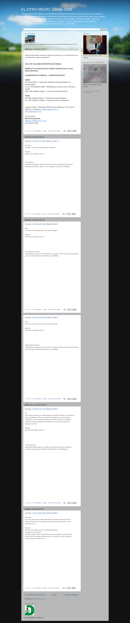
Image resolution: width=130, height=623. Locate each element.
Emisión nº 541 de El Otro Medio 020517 (41, 513)
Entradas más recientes (35, 595)
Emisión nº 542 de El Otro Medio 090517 (41, 409)
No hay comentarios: (54, 131)
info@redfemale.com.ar (50, 109)
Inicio (54, 595)
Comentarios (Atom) (40, 599)
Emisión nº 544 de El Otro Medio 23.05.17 (42, 141)
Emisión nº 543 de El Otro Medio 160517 (41, 224)
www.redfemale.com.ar (33, 112)
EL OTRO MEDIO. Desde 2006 (46, 9)
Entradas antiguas (71, 595)
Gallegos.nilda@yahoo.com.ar (36, 121)
